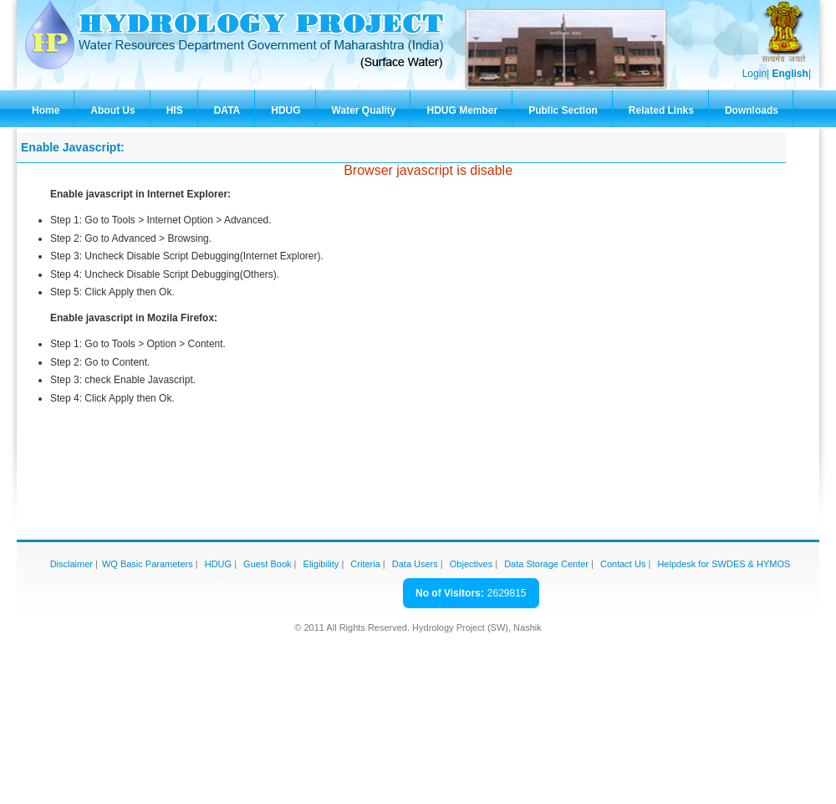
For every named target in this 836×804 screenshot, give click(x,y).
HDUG (285, 110)
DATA (227, 110)
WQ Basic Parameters (147, 564)
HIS (174, 110)
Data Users (415, 564)
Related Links (661, 110)
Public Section (563, 110)
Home (45, 110)
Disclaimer (71, 564)
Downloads (751, 110)
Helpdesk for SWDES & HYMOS (723, 564)
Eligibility (321, 564)
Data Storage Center (546, 564)
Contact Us (622, 564)
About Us (112, 110)
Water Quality (364, 110)
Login (754, 73)
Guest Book (267, 564)
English (790, 73)
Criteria (365, 564)
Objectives (471, 564)
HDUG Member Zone (461, 116)
